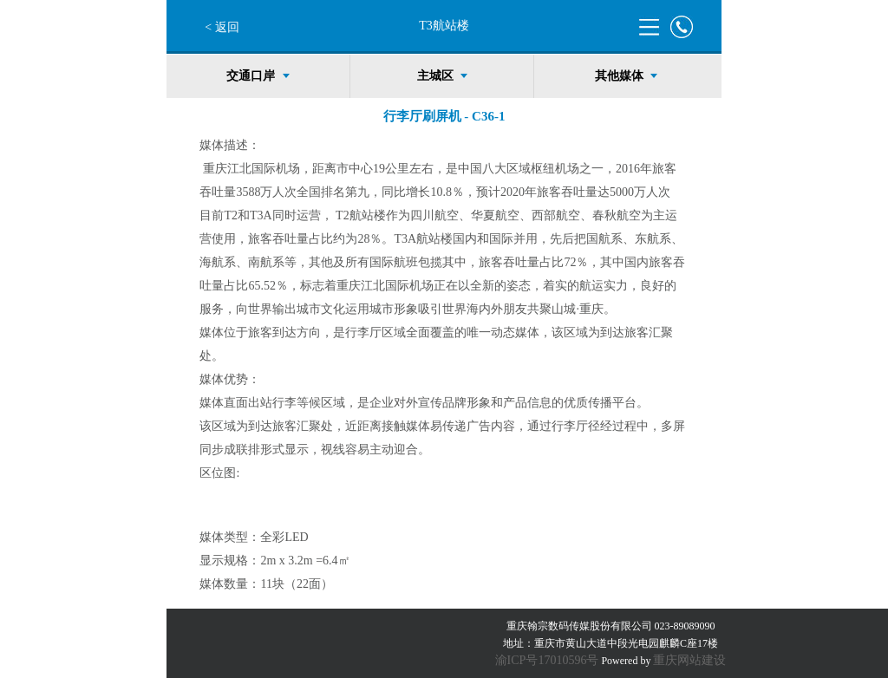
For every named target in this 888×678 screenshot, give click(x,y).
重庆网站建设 (689, 660)
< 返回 (221, 27)
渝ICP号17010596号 (547, 660)
